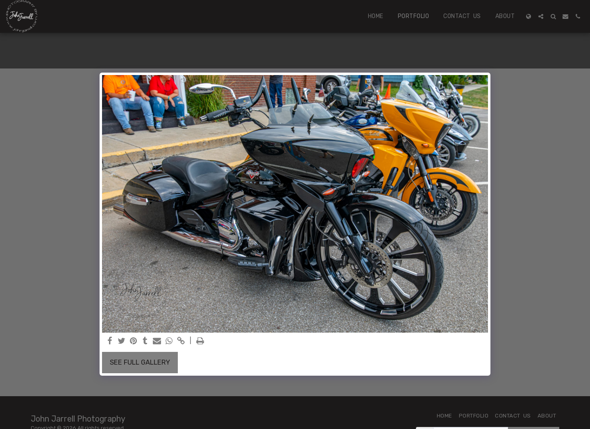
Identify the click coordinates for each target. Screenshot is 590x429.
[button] (541, 16)
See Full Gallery (140, 362)
